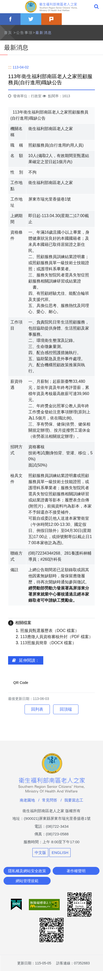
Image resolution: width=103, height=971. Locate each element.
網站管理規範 (27, 881)
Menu (6, 6)
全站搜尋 (96, 6)
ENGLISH (60, 852)
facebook (10, 19)
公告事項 (24, 33)
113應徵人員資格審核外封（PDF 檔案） (56, 637)
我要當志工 (73, 800)
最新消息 (43, 33)
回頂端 (66, 709)
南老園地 (27, 800)
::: (9, 67)
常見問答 (49, 800)
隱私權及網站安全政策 (27, 871)
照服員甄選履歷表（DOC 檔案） (49, 630)
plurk (51, 19)
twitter (30, 19)
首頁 (8, 33)
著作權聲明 (76, 871)
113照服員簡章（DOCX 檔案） (48, 643)
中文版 (40, 852)
